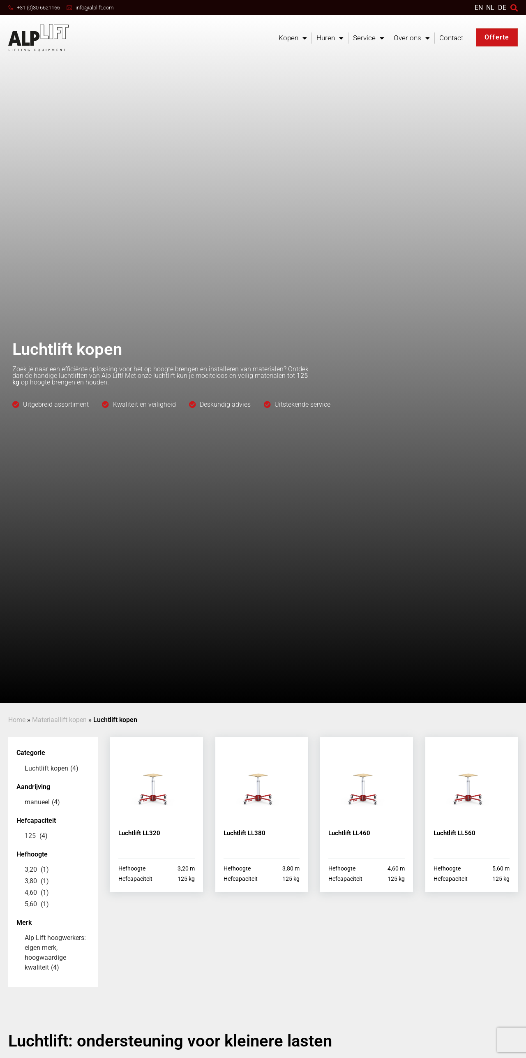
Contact (451, 38)
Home (16, 720)
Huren (330, 38)
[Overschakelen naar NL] (490, 7)
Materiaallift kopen (59, 720)
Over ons (412, 38)
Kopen (293, 38)
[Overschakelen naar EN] (479, 7)
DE (502, 8)
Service (368, 38)
